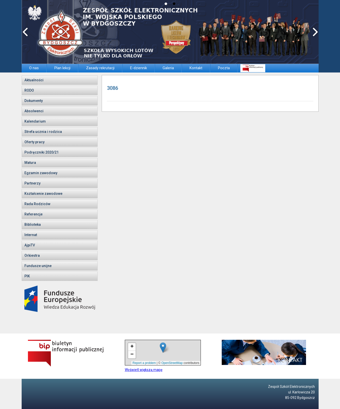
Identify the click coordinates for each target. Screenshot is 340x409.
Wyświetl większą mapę (143, 370)
